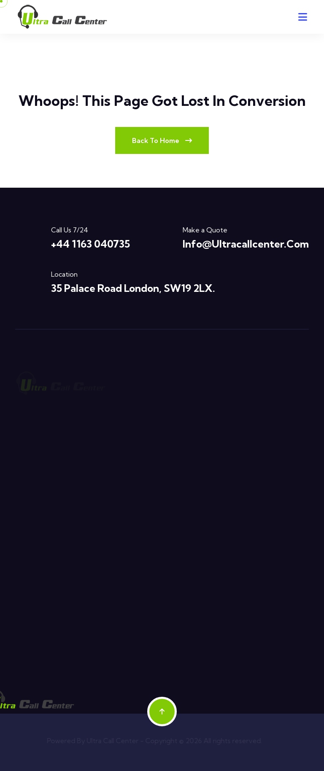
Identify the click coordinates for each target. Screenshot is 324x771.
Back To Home (162, 140)
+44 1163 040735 (90, 243)
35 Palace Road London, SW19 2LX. (133, 288)
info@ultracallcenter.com (246, 243)
